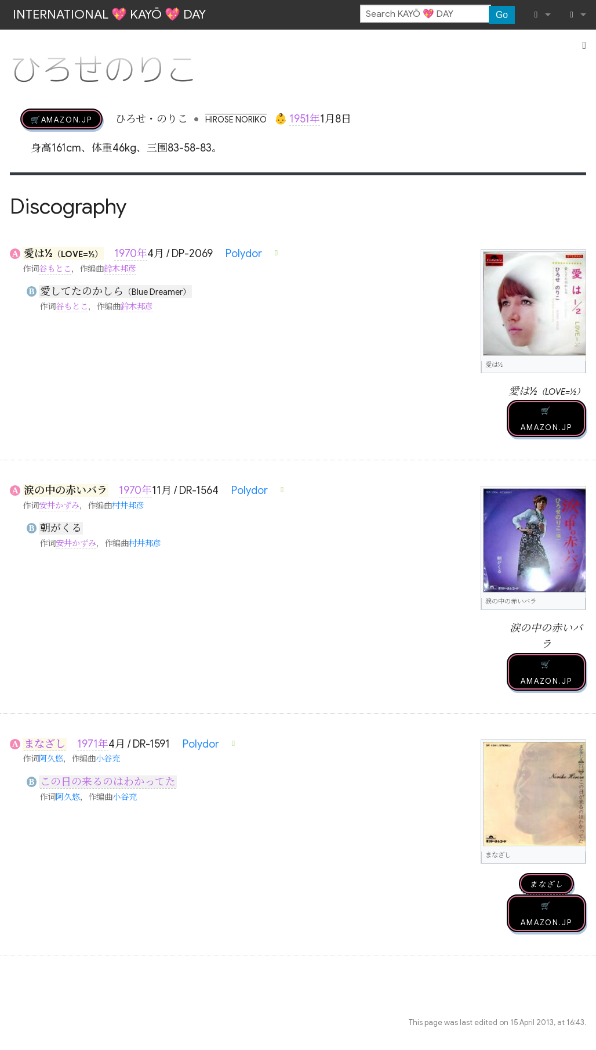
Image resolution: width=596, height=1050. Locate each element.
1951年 (304, 119)
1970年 (130, 253)
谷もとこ (55, 269)
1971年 (92, 744)
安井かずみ (59, 505)
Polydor (244, 253)
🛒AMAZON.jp (61, 119)
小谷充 (108, 758)
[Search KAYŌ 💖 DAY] (425, 14)
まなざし (45, 744)
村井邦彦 (128, 505)
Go (502, 15)
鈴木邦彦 (120, 269)
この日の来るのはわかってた (108, 781)
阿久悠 (51, 758)
